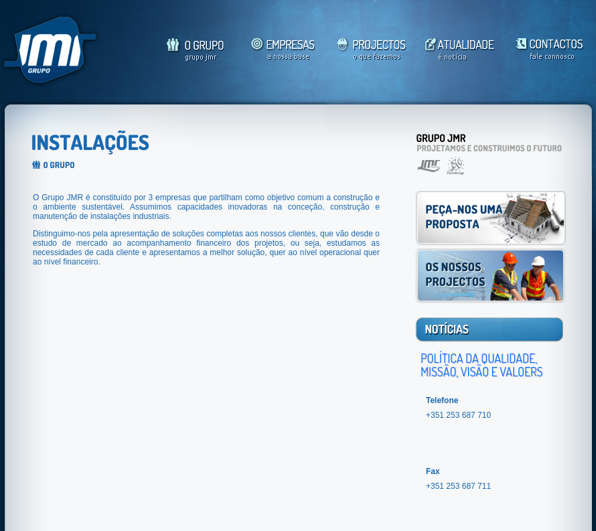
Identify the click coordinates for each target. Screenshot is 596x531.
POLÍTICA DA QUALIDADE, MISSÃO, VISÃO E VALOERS (481, 365)
